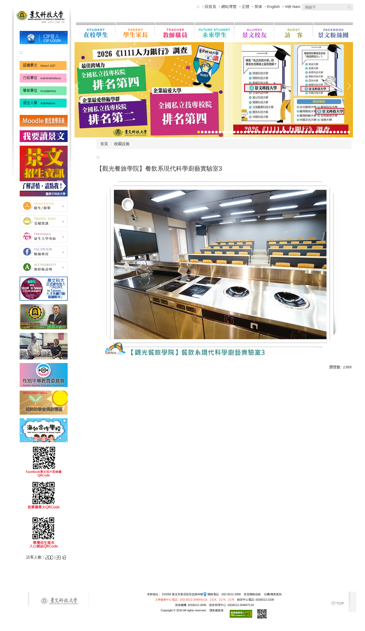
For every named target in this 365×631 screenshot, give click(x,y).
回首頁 (210, 6)
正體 (245, 6)
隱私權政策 (217, 610)
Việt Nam (292, 6)
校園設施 (121, 144)
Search (349, 7)
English (273, 6)
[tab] (198, 132)
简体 (258, 6)
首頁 (104, 144)
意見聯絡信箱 (252, 594)
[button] (80, 86)
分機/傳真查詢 (273, 594)
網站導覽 (229, 6)
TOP (340, 603)
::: (198, 6)
